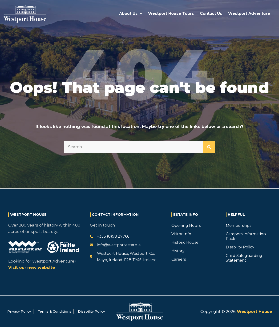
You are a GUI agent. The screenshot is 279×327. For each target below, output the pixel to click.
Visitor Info (181, 234)
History (178, 251)
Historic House (184, 242)
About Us (130, 13)
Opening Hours (186, 225)
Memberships (238, 225)
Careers (178, 259)
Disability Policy (240, 247)
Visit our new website (31, 267)
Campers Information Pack (246, 236)
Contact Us (211, 13)
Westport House (254, 311)
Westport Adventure (249, 13)
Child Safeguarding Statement (244, 258)
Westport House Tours (171, 13)
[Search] (209, 147)
